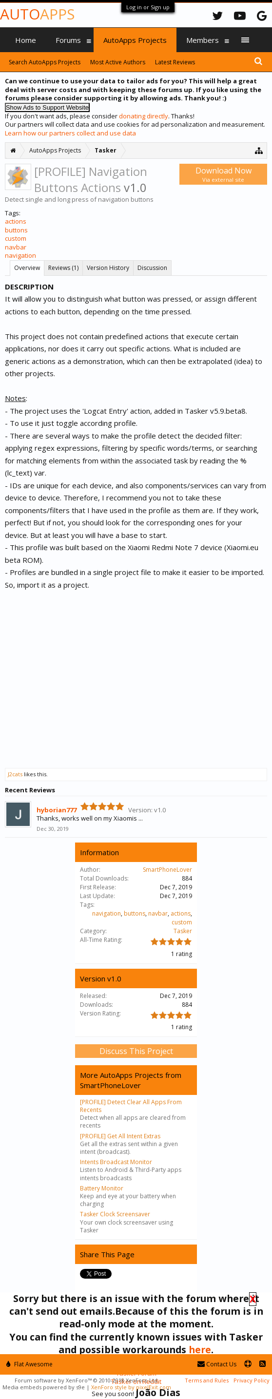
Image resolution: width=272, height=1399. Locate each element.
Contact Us (216, 1364)
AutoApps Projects (135, 40)
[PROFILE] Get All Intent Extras (120, 1136)
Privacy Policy (251, 1380)
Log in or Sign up (148, 7)
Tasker (183, 931)
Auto (37, 14)
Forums (68, 40)
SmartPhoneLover (167, 869)
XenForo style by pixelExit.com (131, 1387)
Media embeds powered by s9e (43, 1387)
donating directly (143, 116)
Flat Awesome (29, 1364)
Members (202, 40)
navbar (15, 247)
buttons (16, 230)
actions (15, 221)
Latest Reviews (175, 62)
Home (25, 40)
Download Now (223, 174)
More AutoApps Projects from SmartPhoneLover (130, 1080)
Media (25, 64)
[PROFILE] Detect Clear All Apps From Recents (131, 1106)
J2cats (15, 774)
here (200, 1349)
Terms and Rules (207, 1380)
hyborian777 (57, 809)
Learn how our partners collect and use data (70, 133)
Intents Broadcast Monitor (116, 1162)
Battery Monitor (101, 1188)
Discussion (152, 268)
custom (15, 238)
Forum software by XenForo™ (87, 1380)
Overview (27, 268)
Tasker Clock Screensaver (115, 1214)
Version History (108, 268)
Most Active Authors (117, 62)
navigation (20, 255)
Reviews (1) (63, 268)
